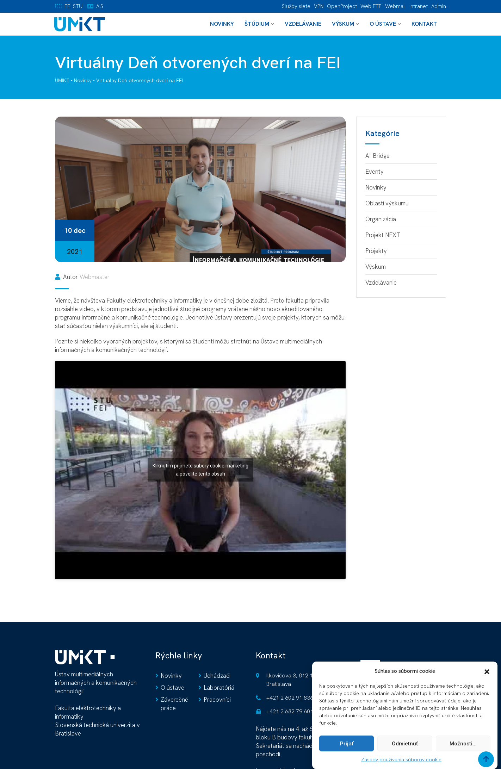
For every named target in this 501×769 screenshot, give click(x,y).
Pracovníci (217, 699)
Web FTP (371, 6)
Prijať (346, 747)
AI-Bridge (377, 156)
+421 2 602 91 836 (289, 697)
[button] (486, 674)
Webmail (395, 6)
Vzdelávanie (303, 23)
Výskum (343, 23)
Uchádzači (217, 676)
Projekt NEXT (382, 235)
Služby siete (296, 6)
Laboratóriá (219, 688)
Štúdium (257, 23)
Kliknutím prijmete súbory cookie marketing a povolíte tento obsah (200, 470)
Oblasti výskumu (387, 203)
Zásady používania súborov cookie (401, 763)
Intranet (418, 6)
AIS (99, 6)
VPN (318, 6)
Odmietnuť (405, 747)
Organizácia (380, 219)
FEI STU (73, 6)
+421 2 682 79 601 (289, 711)
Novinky (222, 23)
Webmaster (95, 277)
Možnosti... (463, 747)
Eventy (374, 171)
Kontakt (424, 23)
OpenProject (342, 6)
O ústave (383, 23)
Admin (438, 6)
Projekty (376, 251)
